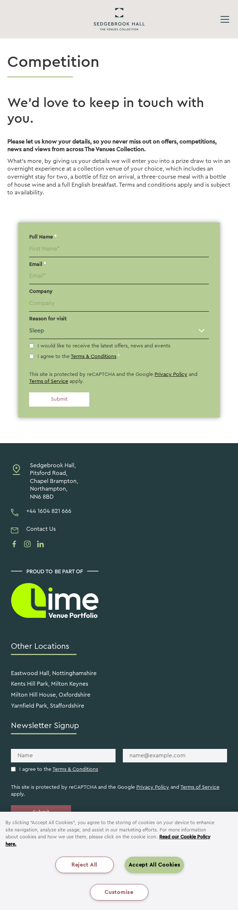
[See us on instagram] (27, 544)
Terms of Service (48, 381)
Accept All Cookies (154, 865)
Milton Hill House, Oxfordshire (50, 695)
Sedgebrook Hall (119, 19)
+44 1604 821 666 (48, 511)
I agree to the (79, 356)
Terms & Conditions (93, 356)
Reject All (84, 865)
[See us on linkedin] (40, 544)
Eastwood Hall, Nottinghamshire (54, 673)
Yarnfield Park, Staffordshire (47, 706)
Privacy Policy (171, 374)
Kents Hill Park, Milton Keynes (49, 684)
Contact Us (41, 529)
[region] (119, 861)
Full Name (42, 237)
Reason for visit (48, 318)
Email (37, 264)
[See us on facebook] (14, 544)
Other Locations (40, 646)
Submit (59, 399)
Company (40, 291)
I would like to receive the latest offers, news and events (104, 346)
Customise (119, 892)
